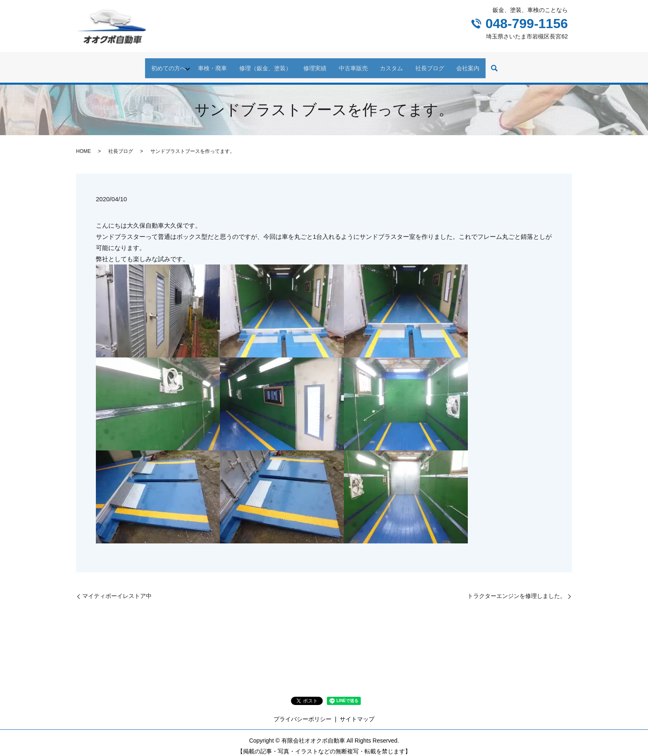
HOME (83, 144)
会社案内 (486, 64)
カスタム (399, 64)
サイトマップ (357, 712)
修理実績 (312, 64)
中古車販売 (355, 64)
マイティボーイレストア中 (117, 588)
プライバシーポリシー (302, 712)
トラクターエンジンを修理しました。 (516, 588)
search (515, 65)
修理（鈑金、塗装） (257, 64)
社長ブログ (442, 64)
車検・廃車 (199, 64)
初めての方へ (150, 64)
